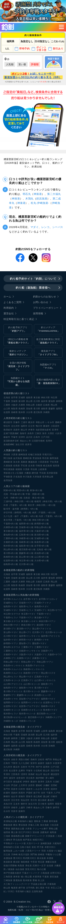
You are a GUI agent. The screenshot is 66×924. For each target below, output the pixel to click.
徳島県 (44, 409)
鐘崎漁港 (22, 454)
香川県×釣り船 (11, 553)
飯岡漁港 (54, 458)
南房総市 (8, 430)
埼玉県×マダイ (28, 614)
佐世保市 (20, 778)
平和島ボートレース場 (15, 843)
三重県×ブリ (27, 647)
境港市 (29, 789)
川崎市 (29, 807)
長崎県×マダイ (48, 706)
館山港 (7, 888)
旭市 (44, 433)
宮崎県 (51, 746)
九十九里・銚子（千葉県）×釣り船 (21, 516)
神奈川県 (45, 397)
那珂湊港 (53, 821)
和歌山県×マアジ (45, 662)
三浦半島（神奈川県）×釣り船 (18, 501)
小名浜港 (54, 825)
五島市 (48, 782)
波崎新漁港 (46, 843)
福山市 (46, 774)
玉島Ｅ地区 (25, 847)
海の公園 (41, 869)
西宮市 (7, 807)
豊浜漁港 (22, 825)
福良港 (56, 466)
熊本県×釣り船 (11, 546)
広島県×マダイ (41, 677)
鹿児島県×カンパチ (46, 714)
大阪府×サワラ (55, 654)
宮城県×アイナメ (42, 603)
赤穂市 (14, 807)
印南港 (39, 466)
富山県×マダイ (11, 632)
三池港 (7, 836)
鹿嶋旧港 (27, 458)
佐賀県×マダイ (11, 706)
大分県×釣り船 (41, 561)
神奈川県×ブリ (28, 625)
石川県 (36, 401)
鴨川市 (39, 426)
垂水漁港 (41, 858)
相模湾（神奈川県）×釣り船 (48, 501)
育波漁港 (37, 458)
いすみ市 (49, 422)
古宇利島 (30, 888)
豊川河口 (17, 858)
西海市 (29, 796)
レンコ (45, 227)
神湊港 (38, 193)
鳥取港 (21, 866)
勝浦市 (46, 426)
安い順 (22, 64)
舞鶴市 (7, 796)
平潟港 (42, 473)
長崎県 (14, 412)
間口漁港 (8, 458)
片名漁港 (17, 477)
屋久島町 (42, 800)
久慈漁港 (8, 466)
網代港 (35, 473)
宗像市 (16, 422)
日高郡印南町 (38, 441)
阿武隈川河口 (29, 858)
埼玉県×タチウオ (12, 614)
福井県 (44, 401)
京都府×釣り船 (11, 542)
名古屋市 (13, 771)
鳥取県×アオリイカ (35, 666)
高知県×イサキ (11, 699)
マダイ (34, 227)
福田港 (7, 832)
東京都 (36, 397)
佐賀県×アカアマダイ (29, 706)
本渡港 (50, 858)
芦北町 (14, 785)
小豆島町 (37, 771)
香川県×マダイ (41, 688)
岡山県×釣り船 (11, 549)
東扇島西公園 (17, 836)
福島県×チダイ (41, 606)
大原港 (14, 454)
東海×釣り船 (36, 490)
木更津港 (37, 877)
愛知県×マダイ (39, 643)
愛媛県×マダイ (48, 691)
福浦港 (18, 469)
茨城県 (14, 401)
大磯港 (27, 473)
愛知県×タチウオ (12, 647)
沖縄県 (46, 412)
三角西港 (8, 877)
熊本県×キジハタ (27, 714)
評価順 (35, 64)
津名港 (28, 866)
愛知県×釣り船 (11, 535)
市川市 (33, 800)
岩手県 (14, 397)
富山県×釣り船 (26, 557)
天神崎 (14, 854)
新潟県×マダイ (44, 625)
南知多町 (17, 782)
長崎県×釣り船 (26, 542)
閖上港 (14, 832)
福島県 (29, 397)
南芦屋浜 (27, 840)
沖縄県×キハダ (11, 721)
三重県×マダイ (41, 647)
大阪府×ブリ (40, 654)
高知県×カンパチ (42, 695)
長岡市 (49, 441)
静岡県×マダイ (26, 640)
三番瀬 (44, 821)
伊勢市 (26, 782)
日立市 (31, 426)
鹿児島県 (37, 412)
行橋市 (54, 796)
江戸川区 (45, 437)
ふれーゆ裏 (18, 851)
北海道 (7, 397)
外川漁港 (27, 477)
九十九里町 (24, 763)
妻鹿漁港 (17, 880)
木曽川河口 (50, 847)
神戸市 (39, 767)
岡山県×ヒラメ (11, 677)
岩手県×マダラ (30, 599)
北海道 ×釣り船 (44, 549)
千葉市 (49, 793)
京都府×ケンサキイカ (29, 651)
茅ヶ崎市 (49, 778)
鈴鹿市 (7, 793)
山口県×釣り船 (41, 557)
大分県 (29, 412)
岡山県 (54, 405)
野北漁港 (17, 840)
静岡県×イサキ (41, 640)
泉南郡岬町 (9, 444)
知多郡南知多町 (43, 430)
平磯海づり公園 (53, 854)
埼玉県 (54, 397)
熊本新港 (27, 880)
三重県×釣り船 (11, 538)
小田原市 (55, 426)
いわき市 (37, 789)
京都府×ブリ (47, 651)
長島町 (31, 774)
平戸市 (31, 767)
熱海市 (23, 433)
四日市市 (55, 771)
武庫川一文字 (39, 866)
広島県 (46, 405)
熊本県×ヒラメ (11, 714)
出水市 (7, 811)
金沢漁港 (17, 458)
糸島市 (30, 433)
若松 (34, 847)
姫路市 (41, 763)
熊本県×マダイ (50, 710)
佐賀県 (7, 412)
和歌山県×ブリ (28, 662)
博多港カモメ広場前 (13, 473)
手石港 (24, 466)
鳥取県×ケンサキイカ (14, 666)
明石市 (7, 426)
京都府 (39, 405)
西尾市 (21, 793)
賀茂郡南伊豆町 (11, 441)
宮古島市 (30, 778)
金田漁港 (8, 480)
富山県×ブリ (25, 632)
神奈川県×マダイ (12, 625)
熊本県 (21, 412)
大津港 (28, 829)
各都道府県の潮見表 (14, 727)
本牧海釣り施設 (25, 821)
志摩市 (21, 771)
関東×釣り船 (10, 490)
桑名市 (51, 800)
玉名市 (16, 804)
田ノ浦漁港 (9, 869)
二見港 (58, 836)
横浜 (15, 825)
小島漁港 (44, 873)
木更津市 (57, 763)
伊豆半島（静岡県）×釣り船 (17, 513)
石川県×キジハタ (53, 632)
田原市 (14, 789)
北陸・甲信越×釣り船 (14, 494)
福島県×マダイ (11, 606)
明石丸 (27, 193)
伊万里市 (8, 782)
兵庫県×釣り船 (11, 527)
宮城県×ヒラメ (11, 603)
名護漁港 (8, 858)
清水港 (36, 832)
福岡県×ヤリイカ (12, 702)
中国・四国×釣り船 (35, 494)
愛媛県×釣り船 (26, 553)
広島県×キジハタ (12, 680)
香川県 (36, 409)
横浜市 (31, 422)
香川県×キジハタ (31, 691)
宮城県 (21, 397)
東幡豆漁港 (50, 862)
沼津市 (21, 437)
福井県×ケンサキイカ (29, 636)
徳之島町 (37, 796)
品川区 (29, 437)
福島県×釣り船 (26, 546)
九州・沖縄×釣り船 (13, 498)
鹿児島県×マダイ (36, 717)
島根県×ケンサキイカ (34, 669)
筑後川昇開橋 (10, 866)
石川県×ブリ (38, 632)
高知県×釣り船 (41, 553)
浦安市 (12, 778)
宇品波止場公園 (38, 884)
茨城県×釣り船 (26, 527)
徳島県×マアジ (11, 688)
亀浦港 (14, 888)
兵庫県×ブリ (10, 658)
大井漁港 (37, 477)
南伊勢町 (40, 778)
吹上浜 (41, 880)
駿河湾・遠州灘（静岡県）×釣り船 (21, 509)
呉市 (6, 771)
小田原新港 (43, 462)
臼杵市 (21, 789)
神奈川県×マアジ (47, 621)
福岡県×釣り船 (26, 524)
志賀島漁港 (37, 891)
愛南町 (39, 785)
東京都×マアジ (41, 618)
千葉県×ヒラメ (11, 618)
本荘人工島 (56, 888)
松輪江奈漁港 (34, 454)
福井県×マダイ (11, 640)
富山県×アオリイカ (41, 629)
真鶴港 (24, 462)
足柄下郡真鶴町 (11, 433)
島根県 (21, 409)
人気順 (10, 64)
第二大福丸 (54, 193)
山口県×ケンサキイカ (44, 680)
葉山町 (46, 796)
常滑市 (7, 774)
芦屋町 (29, 793)
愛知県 (51, 401)
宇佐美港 (54, 462)
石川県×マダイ (11, 636)
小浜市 (58, 433)
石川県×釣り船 (26, 564)
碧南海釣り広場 (11, 847)
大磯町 (46, 785)
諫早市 (56, 807)
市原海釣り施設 (23, 891)
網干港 (21, 888)
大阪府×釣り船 (41, 531)
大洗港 (26, 469)
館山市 (24, 430)
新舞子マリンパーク (35, 836)
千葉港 (45, 877)
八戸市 (57, 793)
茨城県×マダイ (11, 610)
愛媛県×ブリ (10, 695)
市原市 (14, 811)
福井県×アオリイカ (50, 636)
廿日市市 (15, 800)
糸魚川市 (8, 804)
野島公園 (53, 829)
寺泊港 (33, 469)
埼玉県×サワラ (55, 610)
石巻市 (24, 767)
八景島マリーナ (33, 851)
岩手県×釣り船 (41, 546)
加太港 (16, 462)
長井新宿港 (52, 473)
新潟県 (21, 401)
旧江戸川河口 (25, 832)
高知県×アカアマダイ (29, 699)
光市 (43, 793)
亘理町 (54, 785)
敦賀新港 (8, 862)
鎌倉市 (7, 437)
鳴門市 (48, 759)
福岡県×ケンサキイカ (31, 702)
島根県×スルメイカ (13, 673)
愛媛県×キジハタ (25, 695)
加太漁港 (44, 825)
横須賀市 (8, 422)
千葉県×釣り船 (11, 524)
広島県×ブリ (27, 680)
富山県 (29, 401)
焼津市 (28, 444)
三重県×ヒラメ (11, 651)
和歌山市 (40, 422)
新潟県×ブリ (10, 629)
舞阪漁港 (8, 825)
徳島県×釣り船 (11, 564)
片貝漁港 (50, 836)
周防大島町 (24, 759)
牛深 (47, 888)
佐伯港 (50, 866)
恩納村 (14, 793)
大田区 (51, 433)
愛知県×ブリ (25, 643)
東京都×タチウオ (12, 621)
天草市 (46, 789)
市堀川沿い (47, 454)
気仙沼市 (25, 800)
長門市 (7, 789)
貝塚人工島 (33, 825)
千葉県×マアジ (26, 618)
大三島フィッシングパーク (17, 884)
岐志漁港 (47, 466)
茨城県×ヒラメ (26, 610)
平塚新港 (8, 477)
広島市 (36, 437)
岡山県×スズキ (48, 673)
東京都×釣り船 (11, 531)
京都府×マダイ (11, 654)
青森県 (14, 731)
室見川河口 (30, 869)
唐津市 (41, 782)
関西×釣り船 (23, 490)
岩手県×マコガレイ (48, 599)
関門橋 (33, 854)
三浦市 (24, 422)
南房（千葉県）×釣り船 (44, 513)
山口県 (7, 409)
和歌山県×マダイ (12, 662)
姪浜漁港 (41, 198)
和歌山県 (30, 405)
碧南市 (21, 796)
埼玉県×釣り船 (26, 561)
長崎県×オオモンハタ (31, 710)
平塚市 (14, 437)
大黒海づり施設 (54, 851)
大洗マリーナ (33, 843)
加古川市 (19, 444)
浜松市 (41, 759)
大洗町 (56, 782)
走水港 (31, 466)
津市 (6, 778)
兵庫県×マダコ (39, 658)
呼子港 (40, 847)
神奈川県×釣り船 (40, 520)
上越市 (21, 807)
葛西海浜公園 (17, 829)
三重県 (7, 405)
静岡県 (59, 401)
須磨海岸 (44, 832)
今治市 (7, 785)
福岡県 (59, 409)
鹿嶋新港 (8, 462)
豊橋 (35, 880)
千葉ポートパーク (31, 873)
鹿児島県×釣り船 (27, 549)
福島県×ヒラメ (26, 606)
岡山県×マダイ (26, 677)
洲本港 (16, 877)
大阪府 (14, 405)
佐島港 (16, 466)
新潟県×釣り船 (41, 535)
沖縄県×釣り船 (26, 538)
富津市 (55, 430)
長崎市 (33, 759)
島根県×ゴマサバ (31, 673)
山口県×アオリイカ (13, 684)
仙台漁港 (19, 869)
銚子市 (36, 793)
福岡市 (24, 426)
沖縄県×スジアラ (53, 717)
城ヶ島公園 (26, 877)
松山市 (39, 774)
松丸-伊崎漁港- (40, 202)
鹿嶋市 (58, 422)
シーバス (57, 227)
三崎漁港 (8, 880)
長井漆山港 (47, 477)
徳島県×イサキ (26, 688)
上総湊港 (42, 469)
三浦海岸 (8, 840)
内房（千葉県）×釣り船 (50, 516)
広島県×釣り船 (26, 535)
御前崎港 (25, 862)
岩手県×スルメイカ (13, 599)
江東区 (38, 433)
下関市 (14, 763)
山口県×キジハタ (31, 684)
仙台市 (14, 796)
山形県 (44, 731)
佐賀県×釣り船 (11, 561)
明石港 (45, 458)
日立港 (7, 854)
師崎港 (41, 854)
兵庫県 (21, 405)
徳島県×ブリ (47, 684)
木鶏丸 (29, 198)
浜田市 (31, 785)
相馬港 (53, 832)
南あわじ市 (25, 441)
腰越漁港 (32, 462)
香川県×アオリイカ (13, 691)
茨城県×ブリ (40, 610)
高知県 (29, 409)
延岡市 (46, 767)
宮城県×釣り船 (41, 538)
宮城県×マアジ (26, 603)
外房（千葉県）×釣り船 (15, 505)
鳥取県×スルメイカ (13, 669)
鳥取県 (14, 409)
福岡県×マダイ (48, 699)
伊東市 (31, 430)
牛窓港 (33, 862)
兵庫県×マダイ (24, 658)
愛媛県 (51, 409)
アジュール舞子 (40, 829)
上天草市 (22, 785)
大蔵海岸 (56, 843)
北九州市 (15, 426)
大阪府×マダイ (26, 654)
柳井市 (24, 804)
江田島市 (15, 774)
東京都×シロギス (29, 621)
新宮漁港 (54, 877)
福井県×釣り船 (26, 531)
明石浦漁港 (9, 469)
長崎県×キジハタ (12, 710)
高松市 (7, 800)
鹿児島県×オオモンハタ (15, 717)
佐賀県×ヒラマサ (51, 702)
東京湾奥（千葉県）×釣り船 (17, 520)
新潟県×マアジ (24, 629)
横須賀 (16, 862)
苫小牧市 (42, 804)
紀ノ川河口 (9, 891)
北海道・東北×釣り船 (34, 498)
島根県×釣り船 (11, 557)
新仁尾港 (40, 888)
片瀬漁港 (51, 884)
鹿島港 (37, 821)
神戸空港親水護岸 (12, 873)
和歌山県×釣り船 (42, 527)
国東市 (21, 811)
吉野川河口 (55, 873)
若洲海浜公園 (10, 821)
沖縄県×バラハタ (27, 721)
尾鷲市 (58, 804)
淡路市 (16, 430)
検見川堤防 (24, 854)
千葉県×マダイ (44, 614)
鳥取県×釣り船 (41, 542)
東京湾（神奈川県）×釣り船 (42, 505)
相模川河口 (38, 840)
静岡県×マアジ (11, 643)
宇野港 (7, 829)
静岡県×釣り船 (41, 524)
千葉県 (7, 401)
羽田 (43, 851)
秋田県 (29, 731)
